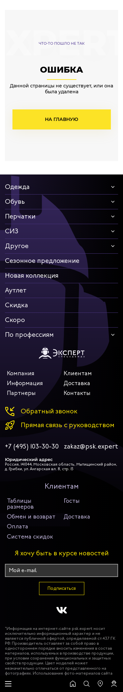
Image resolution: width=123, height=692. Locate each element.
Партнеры (21, 393)
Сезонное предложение (42, 260)
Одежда (17, 186)
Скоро (15, 319)
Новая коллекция (31, 275)
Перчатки (20, 216)
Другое (17, 246)
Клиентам (78, 373)
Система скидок (30, 537)
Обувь (15, 201)
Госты (72, 501)
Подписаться (62, 588)
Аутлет (16, 290)
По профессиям (29, 334)
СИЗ (11, 231)
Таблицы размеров (20, 504)
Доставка (77, 383)
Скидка (16, 305)
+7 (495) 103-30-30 (32, 446)
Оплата (17, 526)
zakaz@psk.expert (91, 446)
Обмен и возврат (31, 516)
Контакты (77, 393)
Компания (20, 373)
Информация (25, 383)
